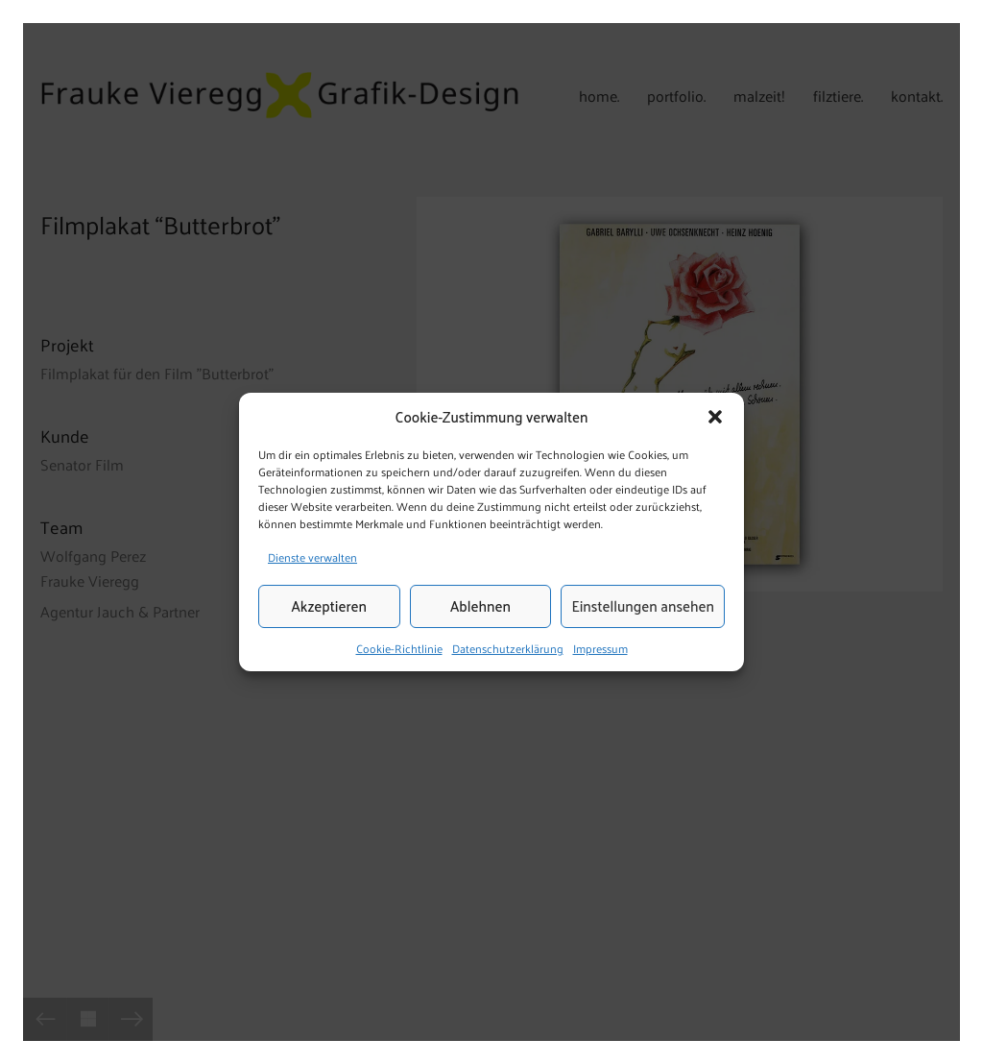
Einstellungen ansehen (642, 606)
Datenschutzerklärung (507, 648)
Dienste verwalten (312, 557)
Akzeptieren (329, 606)
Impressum (600, 648)
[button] (715, 416)
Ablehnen (480, 606)
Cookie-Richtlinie (399, 648)
